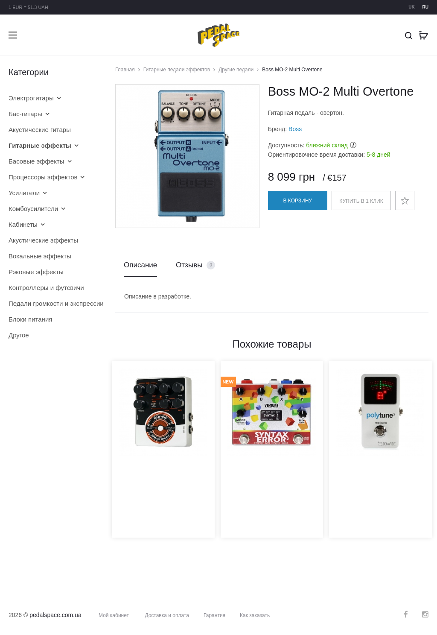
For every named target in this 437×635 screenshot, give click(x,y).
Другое (19, 335)
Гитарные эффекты (40, 145)
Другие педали (235, 70)
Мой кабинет (114, 615)
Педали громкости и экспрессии (49, 303)
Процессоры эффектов (43, 177)
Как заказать (255, 615)
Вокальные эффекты (40, 256)
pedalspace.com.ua (55, 615)
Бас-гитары (25, 113)
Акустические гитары (40, 129)
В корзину (297, 201)
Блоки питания (30, 319)
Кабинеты (23, 224)
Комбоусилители (33, 208)
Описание (140, 265)
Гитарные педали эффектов (176, 70)
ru (425, 7)
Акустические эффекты (43, 240)
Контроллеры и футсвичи (46, 287)
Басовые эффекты (36, 161)
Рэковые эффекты (36, 271)
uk (411, 7)
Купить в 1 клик (361, 201)
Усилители (24, 192)
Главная (125, 70)
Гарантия (214, 615)
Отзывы (195, 265)
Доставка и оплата (167, 615)
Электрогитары (31, 98)
